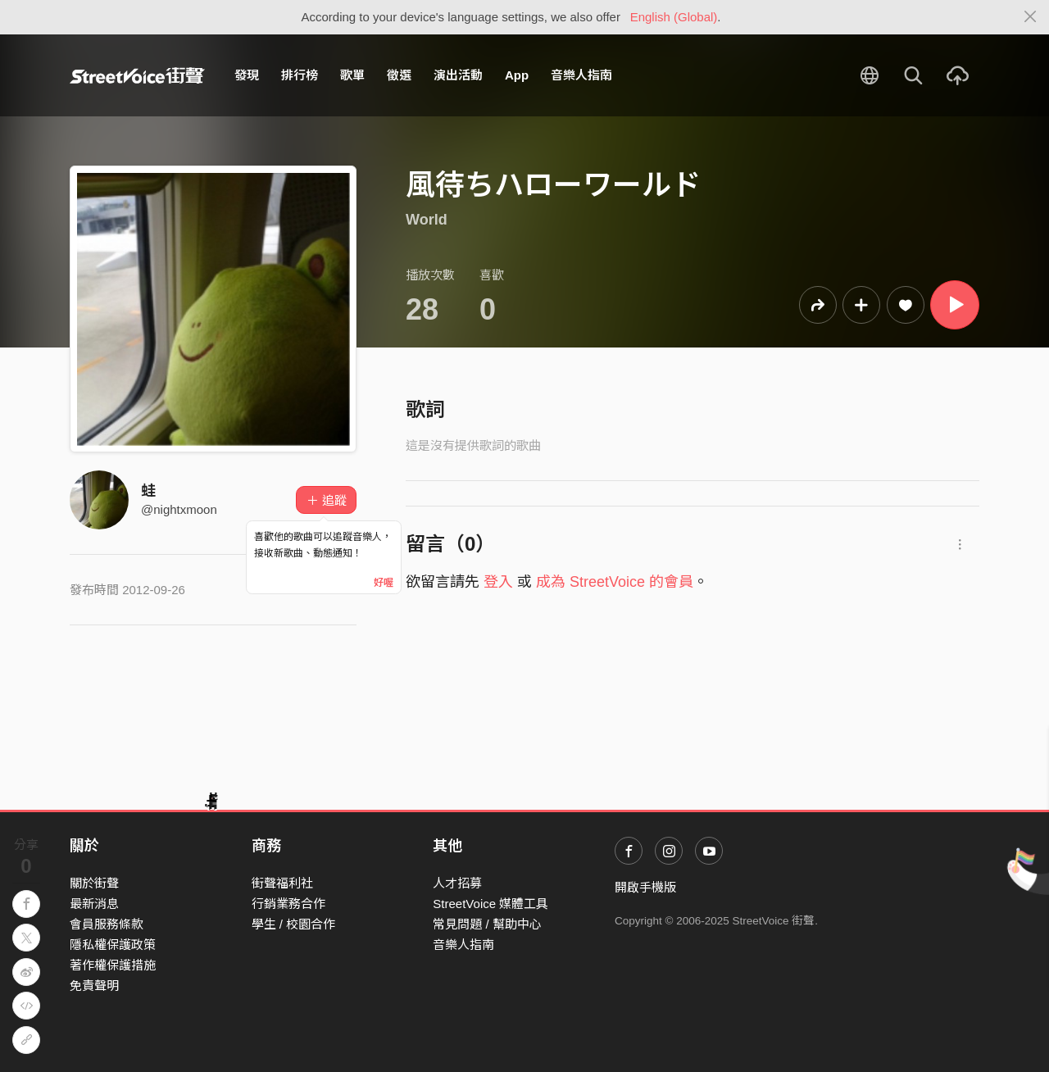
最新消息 (94, 904)
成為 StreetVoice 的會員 (614, 582)
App (517, 75)
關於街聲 (94, 883)
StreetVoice (137, 75)
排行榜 (299, 75)
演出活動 (458, 75)
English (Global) (674, 17)
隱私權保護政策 (113, 945)
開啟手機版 (645, 887)
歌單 (352, 75)
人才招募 (457, 883)
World (426, 219)
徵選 (399, 75)
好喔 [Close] (383, 582)
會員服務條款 (106, 924)
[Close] (1030, 17)
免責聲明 (94, 986)
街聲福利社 (282, 883)
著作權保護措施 (113, 965)
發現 (246, 75)
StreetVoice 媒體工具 (490, 904)
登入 (498, 582)
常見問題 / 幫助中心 (487, 924)
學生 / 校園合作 (294, 924)
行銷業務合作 (288, 904)
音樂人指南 (581, 75)
